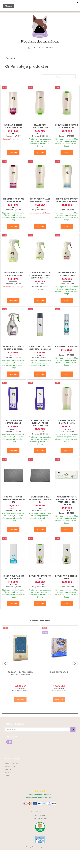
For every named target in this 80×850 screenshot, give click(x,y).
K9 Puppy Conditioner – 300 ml (66, 577)
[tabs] (52, 4)
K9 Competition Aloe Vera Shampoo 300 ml (40, 200)
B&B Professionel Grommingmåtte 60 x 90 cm (40, 499)
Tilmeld (72, 729)
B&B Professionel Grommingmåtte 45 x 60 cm (13, 499)
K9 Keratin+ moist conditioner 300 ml (13, 126)
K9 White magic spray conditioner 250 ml (13, 348)
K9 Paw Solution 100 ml (66, 347)
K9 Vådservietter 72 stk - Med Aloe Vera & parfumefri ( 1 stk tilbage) (66, 501)
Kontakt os (8, 772)
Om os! (7, 776)
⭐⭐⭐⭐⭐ (40, 791)
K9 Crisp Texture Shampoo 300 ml (66, 421)
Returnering (9, 769)
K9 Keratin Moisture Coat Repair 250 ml (67, 274)
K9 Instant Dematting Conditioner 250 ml (13, 274)
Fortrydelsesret (10, 766)
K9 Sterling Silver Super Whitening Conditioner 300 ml (40, 423)
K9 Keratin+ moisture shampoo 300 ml (13, 200)
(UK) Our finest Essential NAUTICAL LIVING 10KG (20, 673)
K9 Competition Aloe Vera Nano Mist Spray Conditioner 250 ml (40, 275)
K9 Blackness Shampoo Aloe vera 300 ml (66, 126)
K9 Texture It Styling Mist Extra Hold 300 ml (40, 348)
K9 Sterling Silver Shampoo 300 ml (13, 421)
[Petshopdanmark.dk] (40, 29)
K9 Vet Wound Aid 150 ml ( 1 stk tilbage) (13, 577)
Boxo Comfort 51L (59, 672)
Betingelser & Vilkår (12, 763)
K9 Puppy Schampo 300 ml (40, 577)
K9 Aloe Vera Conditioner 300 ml (40, 126)
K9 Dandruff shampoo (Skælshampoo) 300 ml (67, 200)
